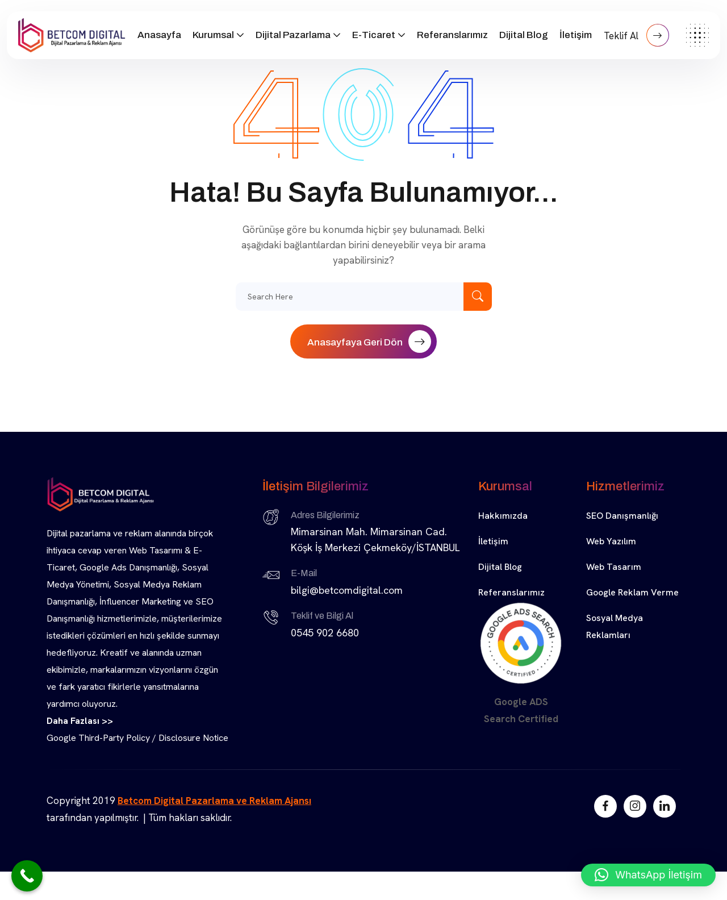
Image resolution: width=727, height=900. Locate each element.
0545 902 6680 (325, 632)
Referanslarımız (452, 35)
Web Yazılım (611, 541)
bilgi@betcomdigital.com (347, 590)
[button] (648, 875)
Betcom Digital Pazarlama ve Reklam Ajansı (214, 800)
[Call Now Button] (27, 875)
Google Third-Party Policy (98, 738)
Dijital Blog (523, 35)
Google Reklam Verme (632, 592)
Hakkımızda (503, 516)
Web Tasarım (613, 567)
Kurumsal (213, 35)
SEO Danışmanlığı (622, 516)
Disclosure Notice (193, 738)
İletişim (575, 35)
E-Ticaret (373, 35)
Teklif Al (636, 35)
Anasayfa (159, 35)
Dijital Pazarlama (293, 35)
